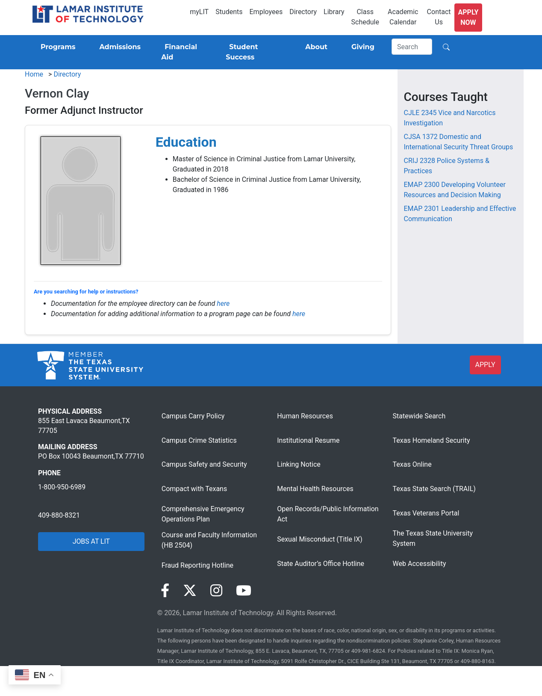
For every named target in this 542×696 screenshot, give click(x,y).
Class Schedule (365, 17)
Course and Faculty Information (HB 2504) (209, 540)
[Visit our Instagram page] (216, 591)
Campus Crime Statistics (199, 440)
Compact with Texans (194, 489)
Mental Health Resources (315, 489)
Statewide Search (419, 416)
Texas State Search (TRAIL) (434, 489)
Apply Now (468, 17)
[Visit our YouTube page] (243, 591)
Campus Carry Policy (193, 416)
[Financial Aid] (183, 52)
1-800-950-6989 (61, 487)
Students (228, 12)
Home (34, 74)
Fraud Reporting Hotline (197, 565)
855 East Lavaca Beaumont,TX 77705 (84, 425)
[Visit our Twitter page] (190, 591)
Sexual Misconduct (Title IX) (319, 539)
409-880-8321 (59, 515)
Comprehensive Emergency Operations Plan (203, 514)
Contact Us (439, 17)
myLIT (199, 12)
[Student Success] (253, 52)
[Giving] (361, 47)
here (223, 303)
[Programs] (56, 47)
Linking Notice (299, 464)
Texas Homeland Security (431, 440)
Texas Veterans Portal (426, 513)
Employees (266, 12)
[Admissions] (118, 47)
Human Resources (305, 416)
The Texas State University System (433, 538)
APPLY (485, 365)
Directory (303, 12)
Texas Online (412, 464)
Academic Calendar (403, 17)
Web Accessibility (419, 564)
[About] (314, 47)
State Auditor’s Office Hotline (320, 564)
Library (334, 12)
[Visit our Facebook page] (165, 591)
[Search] (412, 47)
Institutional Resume (308, 440)
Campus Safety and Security (204, 464)
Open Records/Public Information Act (327, 514)
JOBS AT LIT (91, 541)
